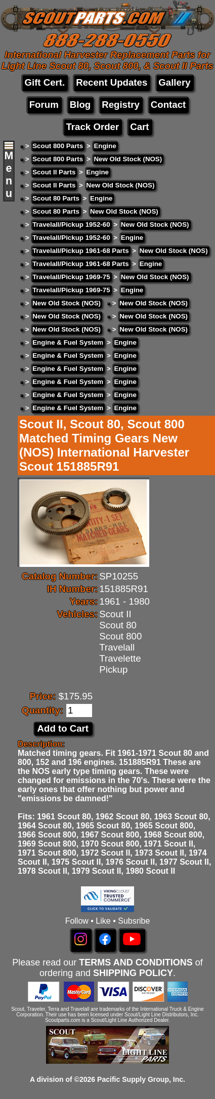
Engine (105, 146)
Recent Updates (111, 82)
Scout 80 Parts (55, 198)
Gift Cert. (44, 82)
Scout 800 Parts (57, 146)
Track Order (92, 126)
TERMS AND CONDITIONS (135, 962)
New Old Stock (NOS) (128, 159)
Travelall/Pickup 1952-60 (71, 224)
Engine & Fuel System (67, 342)
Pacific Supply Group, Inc (140, 1079)
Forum (44, 104)
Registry (121, 104)
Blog (80, 104)
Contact (168, 104)
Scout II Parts (53, 172)
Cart (139, 126)
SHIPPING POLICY (133, 973)
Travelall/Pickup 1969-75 (71, 277)
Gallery (174, 82)
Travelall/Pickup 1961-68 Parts (80, 250)
